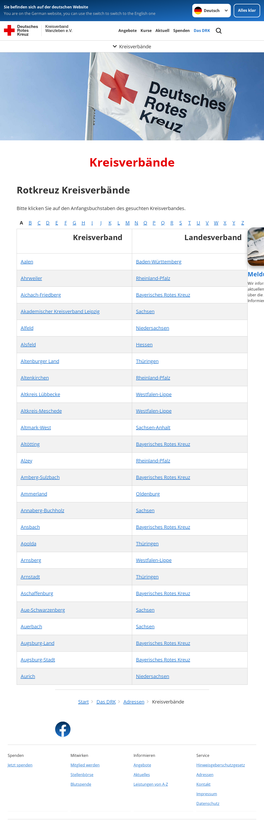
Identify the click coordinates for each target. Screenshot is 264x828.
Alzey (26, 460)
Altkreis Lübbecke (40, 394)
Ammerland (34, 494)
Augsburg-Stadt (38, 659)
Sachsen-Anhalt (153, 427)
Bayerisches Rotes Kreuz (163, 295)
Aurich (28, 676)
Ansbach (30, 527)
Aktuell (162, 30)
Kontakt (203, 784)
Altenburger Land (40, 361)
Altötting (30, 444)
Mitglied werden (85, 765)
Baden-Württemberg (158, 261)
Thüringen (147, 361)
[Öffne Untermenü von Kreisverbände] (132, 46)
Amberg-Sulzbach (40, 477)
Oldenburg (148, 494)
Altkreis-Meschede (41, 411)
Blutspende (81, 784)
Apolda (28, 543)
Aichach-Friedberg (41, 295)
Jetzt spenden (20, 765)
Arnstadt (30, 576)
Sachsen (145, 311)
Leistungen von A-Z (151, 784)
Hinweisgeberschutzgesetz (220, 765)
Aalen (27, 261)
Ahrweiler (31, 278)
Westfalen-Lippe (154, 394)
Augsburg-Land (37, 643)
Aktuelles (142, 774)
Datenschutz (207, 803)
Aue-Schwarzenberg (43, 610)
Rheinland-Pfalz (153, 278)
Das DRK (202, 30)
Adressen (204, 774)
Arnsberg (31, 560)
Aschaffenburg (37, 593)
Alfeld (27, 328)
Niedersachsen (152, 328)
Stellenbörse (82, 774)
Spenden (181, 30)
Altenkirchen (35, 377)
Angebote (127, 30)
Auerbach (31, 626)
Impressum (206, 794)
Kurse (146, 30)
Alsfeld (28, 344)
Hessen (144, 344)
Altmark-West (36, 427)
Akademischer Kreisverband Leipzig (60, 311)
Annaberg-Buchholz (42, 510)
